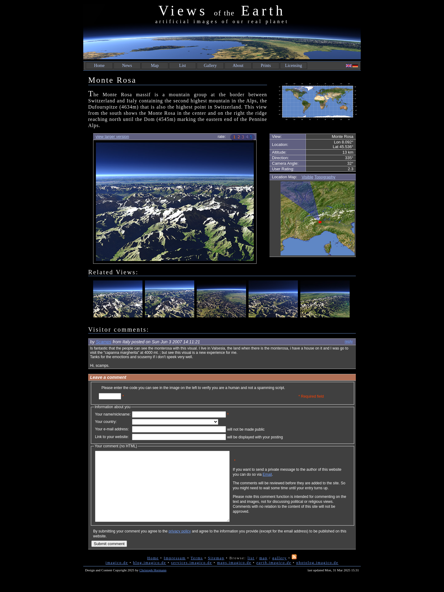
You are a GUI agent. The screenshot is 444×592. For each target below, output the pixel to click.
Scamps (104, 341)
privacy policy (180, 545)
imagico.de (116, 576)
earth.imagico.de (273, 576)
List (182, 65)
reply (349, 341)
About (238, 65)
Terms (197, 572)
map (263, 572)
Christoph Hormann (152, 584)
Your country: (106, 422)
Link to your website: (112, 437)
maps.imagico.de (234, 576)
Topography (324, 177)
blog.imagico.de (149, 576)
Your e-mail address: (112, 429)
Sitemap (216, 572)
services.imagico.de (191, 576)
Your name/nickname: (113, 414)
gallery (279, 572)
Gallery (210, 65)
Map (155, 65)
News (127, 65)
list (251, 572)
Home (99, 65)
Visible (307, 177)
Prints (266, 65)
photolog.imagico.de (317, 576)
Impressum (175, 572)
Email (297, 479)
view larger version (112, 136)
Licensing (293, 65)
